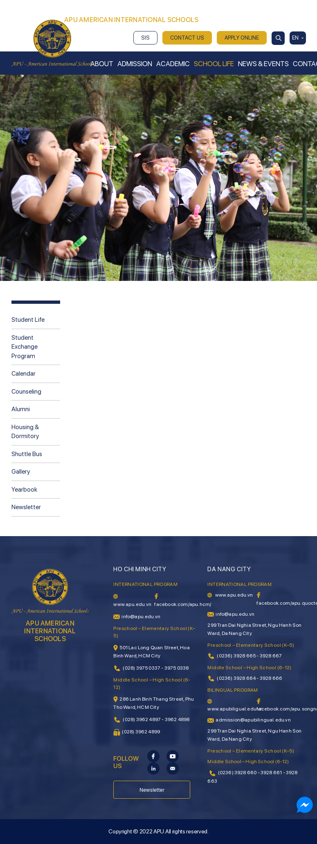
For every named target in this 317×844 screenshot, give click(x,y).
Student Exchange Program (24, 347)
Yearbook (24, 489)
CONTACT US (187, 38)
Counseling (26, 391)
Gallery (20, 471)
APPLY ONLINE (242, 38)
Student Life (28, 319)
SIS (145, 38)
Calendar (23, 373)
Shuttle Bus (26, 454)
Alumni (20, 409)
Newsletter (26, 507)
